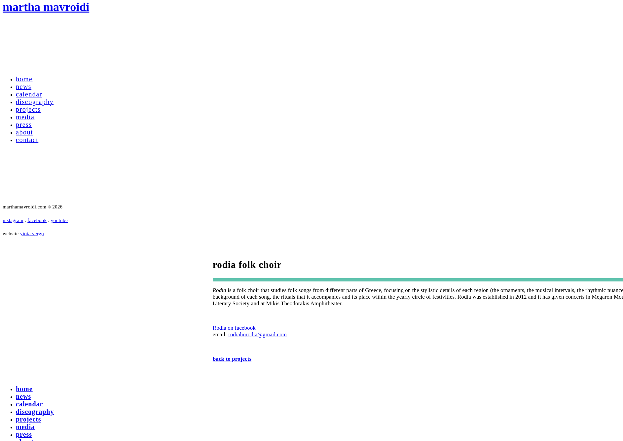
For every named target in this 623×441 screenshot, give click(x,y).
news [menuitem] (23, 396)
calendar (29, 94)
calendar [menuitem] (29, 404)
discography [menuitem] (35, 411)
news (23, 86)
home (24, 79)
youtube (59, 220)
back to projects (232, 359)
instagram (13, 220)
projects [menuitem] (28, 419)
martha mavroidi (46, 7)
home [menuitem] (24, 388)
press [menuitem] (24, 434)
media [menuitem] (25, 426)
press (24, 124)
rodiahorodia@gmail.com (257, 334)
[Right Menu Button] (4, 373)
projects (28, 109)
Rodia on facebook (234, 328)
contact (27, 139)
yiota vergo (32, 233)
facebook (37, 220)
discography (35, 101)
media (25, 117)
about (24, 132)
